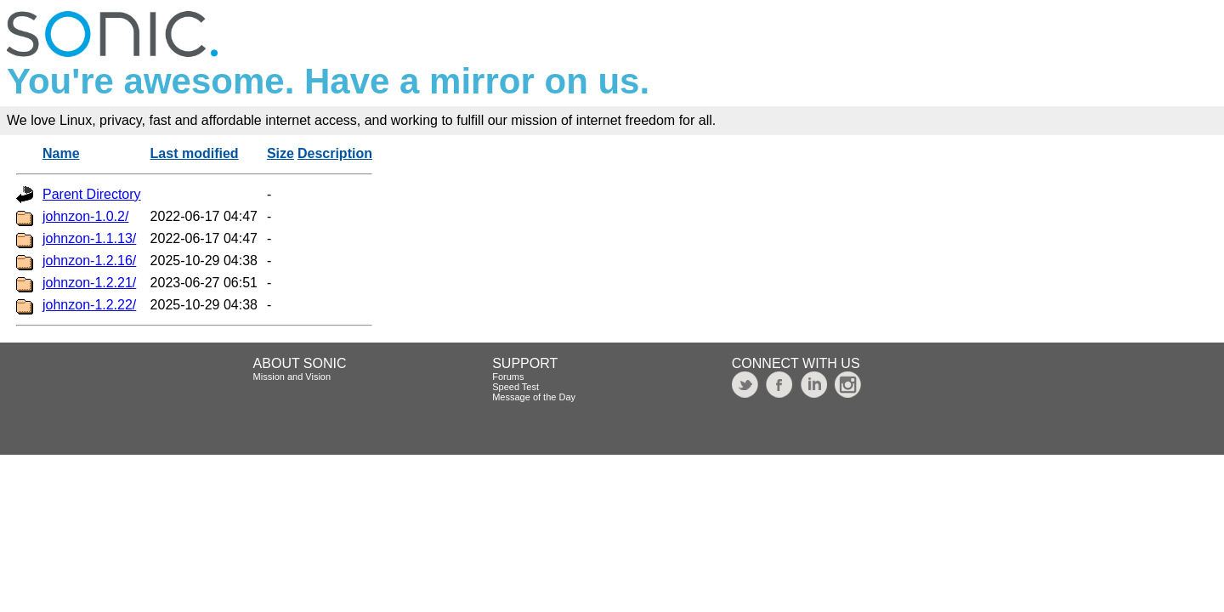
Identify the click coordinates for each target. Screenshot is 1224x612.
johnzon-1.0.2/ (85, 216)
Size (280, 153)
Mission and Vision (292, 376)
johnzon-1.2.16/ (89, 260)
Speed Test (515, 387)
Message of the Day (533, 397)
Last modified (194, 153)
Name (61, 153)
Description (335, 153)
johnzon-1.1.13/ (89, 238)
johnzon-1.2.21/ (89, 282)
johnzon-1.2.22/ (89, 305)
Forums (508, 376)
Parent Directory (91, 194)
